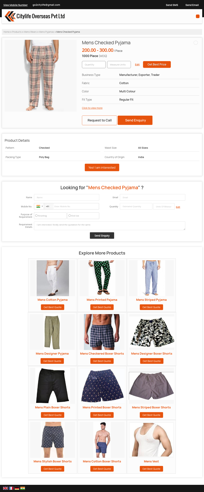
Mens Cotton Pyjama (53, 300)
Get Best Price (157, 64)
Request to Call (100, 120)
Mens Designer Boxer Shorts (151, 353)
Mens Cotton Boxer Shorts (102, 461)
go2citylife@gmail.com (46, 4)
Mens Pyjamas (46, 31)
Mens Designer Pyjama (52, 353)
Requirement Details (25, 225)
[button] (15, 5)
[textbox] (119, 64)
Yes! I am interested (101, 167)
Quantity (113, 206)
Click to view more (92, 108)
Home (7, 31)
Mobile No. (26, 206)
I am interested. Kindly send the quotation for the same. (109, 226)
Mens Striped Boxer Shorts (151, 407)
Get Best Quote (52, 307)
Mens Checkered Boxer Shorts (102, 353)
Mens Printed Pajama (102, 300)
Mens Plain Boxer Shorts (52, 407)
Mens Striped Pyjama (151, 300)
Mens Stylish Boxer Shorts (53, 461)
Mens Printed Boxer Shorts (102, 407)
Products (17, 31)
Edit (137, 64)
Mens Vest (151, 461)
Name (29, 197)
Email (115, 197)
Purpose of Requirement (25, 215)
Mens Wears (30, 31)
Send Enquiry (135, 120)
